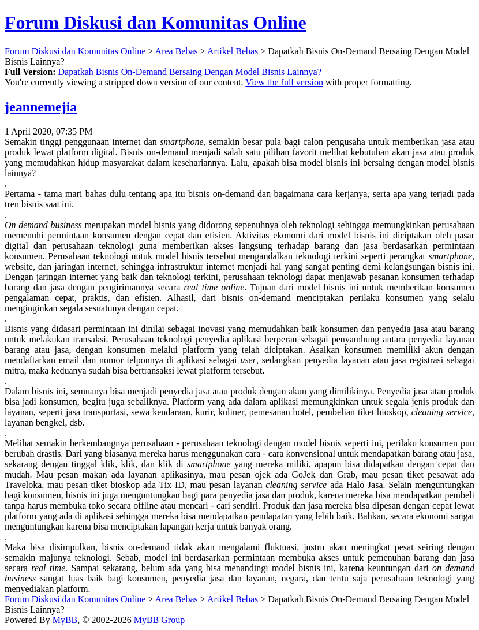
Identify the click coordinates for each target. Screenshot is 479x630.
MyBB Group (159, 620)
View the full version (284, 82)
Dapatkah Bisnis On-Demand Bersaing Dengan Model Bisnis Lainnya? (189, 72)
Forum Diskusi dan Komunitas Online (155, 22)
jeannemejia (41, 106)
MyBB (65, 620)
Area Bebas (176, 51)
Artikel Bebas (232, 51)
